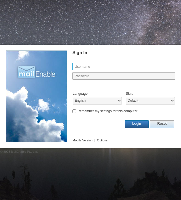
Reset (162, 123)
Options (102, 140)
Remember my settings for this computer (107, 111)
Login (136, 123)
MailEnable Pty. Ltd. (24, 151)
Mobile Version (82, 140)
